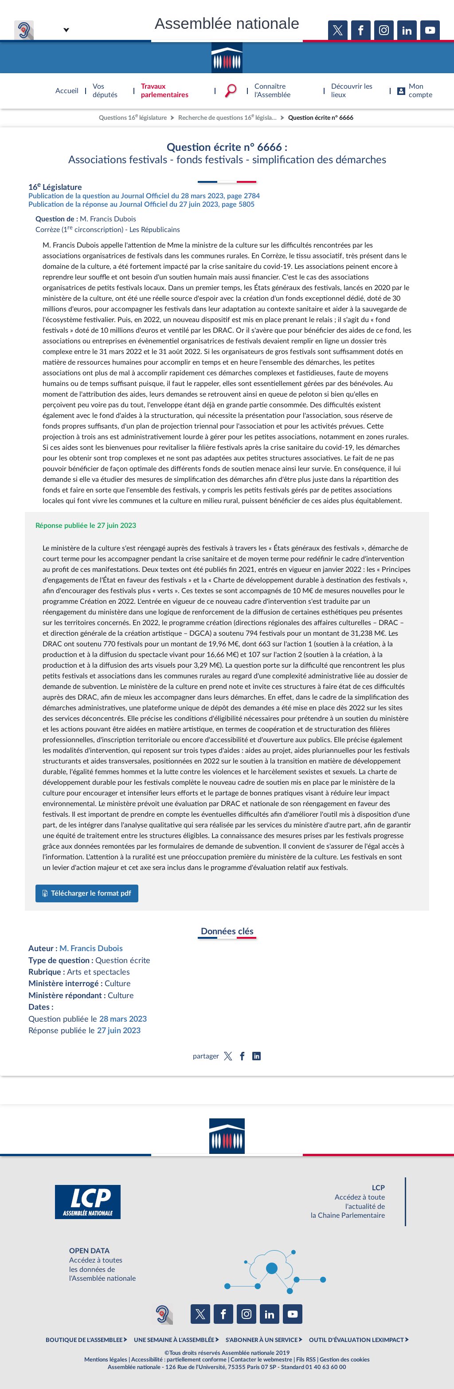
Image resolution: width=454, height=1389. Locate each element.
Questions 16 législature (133, 117)
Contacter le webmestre (261, 1359)
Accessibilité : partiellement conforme (179, 1359)
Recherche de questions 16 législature (228, 117)
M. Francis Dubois (91, 948)
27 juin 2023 (119, 1031)
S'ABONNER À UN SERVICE (261, 1340)
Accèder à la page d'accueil (227, 55)
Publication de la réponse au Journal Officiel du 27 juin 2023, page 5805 (141, 204)
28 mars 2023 (123, 1019)
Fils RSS (306, 1359)
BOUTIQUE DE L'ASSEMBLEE (84, 1340)
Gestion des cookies (345, 1359)
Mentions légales (105, 1359)
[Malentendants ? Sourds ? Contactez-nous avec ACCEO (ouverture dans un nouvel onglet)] (162, 1314)
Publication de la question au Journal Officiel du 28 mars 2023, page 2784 (144, 196)
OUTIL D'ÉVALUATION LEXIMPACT (356, 1340)
